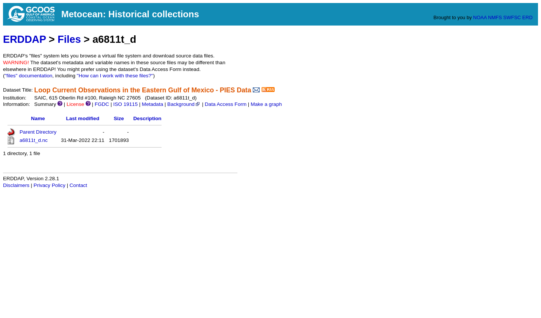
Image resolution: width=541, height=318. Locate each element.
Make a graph (266, 104)
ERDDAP (24, 39)
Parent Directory (38, 132)
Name (38, 118)
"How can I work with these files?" (115, 75)
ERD (527, 17)
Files (69, 39)
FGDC (102, 104)
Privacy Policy (49, 185)
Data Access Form (225, 104)
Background (184, 104)
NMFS (495, 17)
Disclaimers (16, 185)
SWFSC (512, 17)
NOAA (480, 17)
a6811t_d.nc (34, 140)
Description (147, 118)
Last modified (82, 118)
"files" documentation (29, 75)
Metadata (152, 104)
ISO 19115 (125, 104)
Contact (78, 185)
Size (119, 118)
